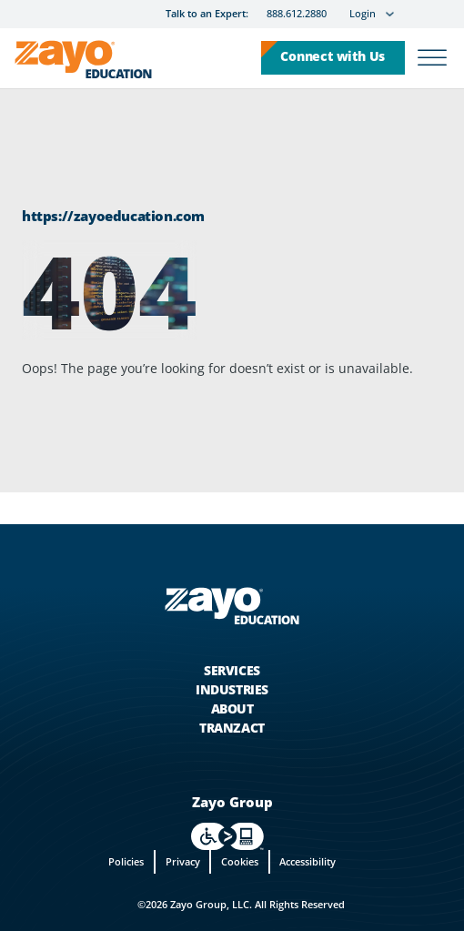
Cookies (239, 861)
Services (232, 670)
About (232, 708)
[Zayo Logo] (83, 62)
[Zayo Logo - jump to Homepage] (232, 606)
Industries (232, 689)
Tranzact (232, 727)
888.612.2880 (297, 14)
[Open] (432, 57)
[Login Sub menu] (390, 14)
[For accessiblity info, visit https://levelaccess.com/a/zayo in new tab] (227, 836)
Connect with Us (332, 56)
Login (362, 14)
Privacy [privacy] (183, 861)
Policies (126, 861)
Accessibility (307, 861)
